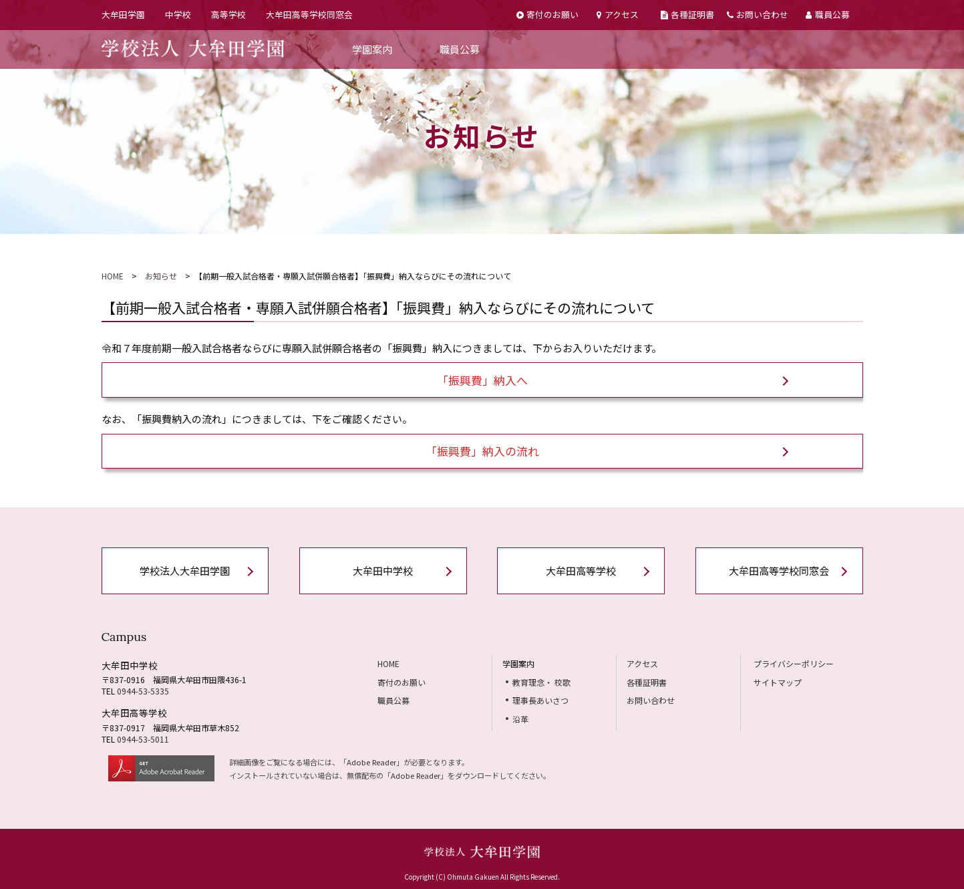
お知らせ (161, 275)
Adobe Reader (371, 762)
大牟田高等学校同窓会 (309, 14)
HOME (113, 275)
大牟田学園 (123, 14)
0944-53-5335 (143, 690)
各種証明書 (687, 14)
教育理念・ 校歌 (541, 682)
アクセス (617, 14)
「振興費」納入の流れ (482, 450)
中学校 (178, 14)
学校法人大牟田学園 (185, 570)
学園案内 (372, 49)
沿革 (520, 719)
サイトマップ (778, 682)
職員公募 (827, 14)
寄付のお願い (547, 14)
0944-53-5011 (143, 739)
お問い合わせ (757, 14)
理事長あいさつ (540, 700)
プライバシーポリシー (794, 663)
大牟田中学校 (383, 570)
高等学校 (228, 14)
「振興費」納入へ (482, 380)
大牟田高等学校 (581, 570)
